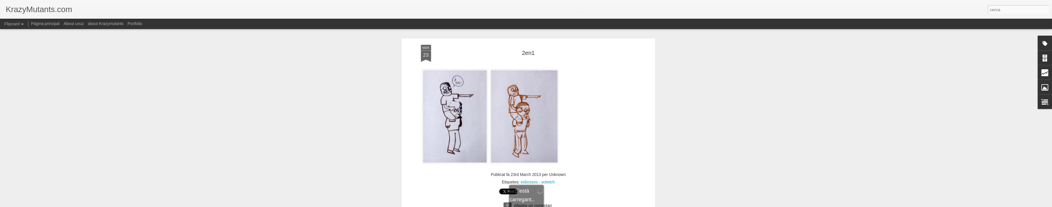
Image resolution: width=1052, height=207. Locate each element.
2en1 (528, 32)
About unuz (74, 23)
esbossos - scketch (538, 161)
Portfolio (135, 23)
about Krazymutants (106, 23)
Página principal (45, 23)
